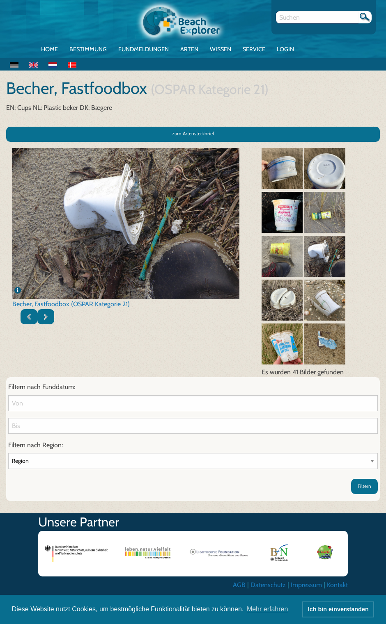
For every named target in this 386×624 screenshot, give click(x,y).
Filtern (364, 486)
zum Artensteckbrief (193, 133)
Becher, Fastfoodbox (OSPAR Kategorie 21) (71, 304)
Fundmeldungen (143, 49)
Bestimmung (88, 49)
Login (285, 49)
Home (49, 49)
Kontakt (337, 585)
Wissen (220, 49)
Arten (189, 49)
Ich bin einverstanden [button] (338, 609)
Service (254, 49)
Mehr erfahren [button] (267, 609)
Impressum (306, 585)
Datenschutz (268, 585)
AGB (239, 585)
